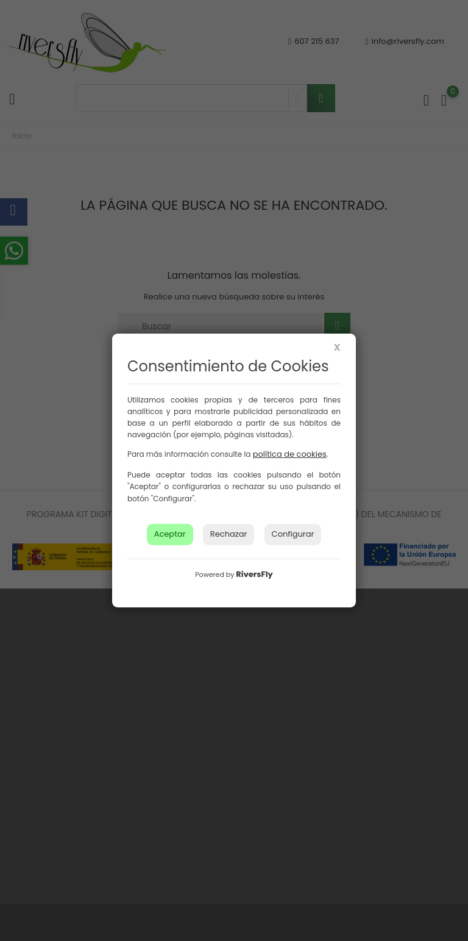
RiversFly (254, 574)
